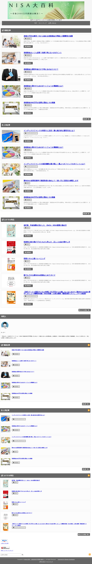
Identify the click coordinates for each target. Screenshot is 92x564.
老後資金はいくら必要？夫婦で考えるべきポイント (43, 53)
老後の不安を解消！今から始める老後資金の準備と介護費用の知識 (48, 36)
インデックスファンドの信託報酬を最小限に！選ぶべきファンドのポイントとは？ (54, 164)
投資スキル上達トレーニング (34, 258)
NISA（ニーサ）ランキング (7, 550)
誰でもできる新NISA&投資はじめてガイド (39, 275)
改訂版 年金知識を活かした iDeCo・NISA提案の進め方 (45, 225)
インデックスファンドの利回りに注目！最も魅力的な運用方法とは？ (49, 130)
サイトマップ (43, 23)
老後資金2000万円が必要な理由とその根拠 (39, 102)
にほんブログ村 (4, 543)
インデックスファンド (31, 133)
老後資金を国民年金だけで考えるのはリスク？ (41, 69)
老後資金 (28, 38)
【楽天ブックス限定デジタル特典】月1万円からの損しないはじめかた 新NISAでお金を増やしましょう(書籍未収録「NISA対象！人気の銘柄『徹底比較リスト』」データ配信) (57, 293)
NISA (27, 183)
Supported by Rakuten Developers (66, 559)
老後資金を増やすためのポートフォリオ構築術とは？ (43, 86)
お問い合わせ (52, 23)
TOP (35, 23)
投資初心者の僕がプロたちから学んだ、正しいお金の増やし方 (47, 242)
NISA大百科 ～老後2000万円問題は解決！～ (35, 559)
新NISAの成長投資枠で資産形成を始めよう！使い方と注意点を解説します (51, 181)
